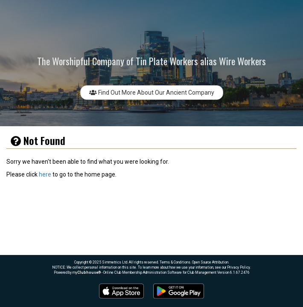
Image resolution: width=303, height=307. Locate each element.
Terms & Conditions (175, 262)
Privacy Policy (238, 267)
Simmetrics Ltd (114, 262)
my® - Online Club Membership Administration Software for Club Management (144, 272)
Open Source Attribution (210, 262)
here (45, 174)
